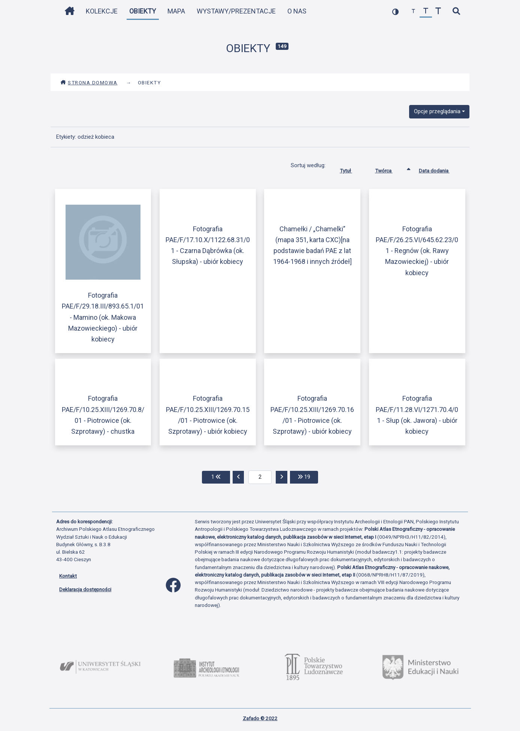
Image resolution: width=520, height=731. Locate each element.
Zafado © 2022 (260, 718)
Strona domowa (89, 82)
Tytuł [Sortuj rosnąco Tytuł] (351, 169)
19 (308, 476)
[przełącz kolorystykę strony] (395, 11)
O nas (296, 11)
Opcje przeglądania (437, 111)
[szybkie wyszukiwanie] (456, 11)
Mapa (176, 11)
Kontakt (68, 576)
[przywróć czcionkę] (426, 11)
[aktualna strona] (260, 477)
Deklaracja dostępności (85, 589)
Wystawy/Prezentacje (236, 11)
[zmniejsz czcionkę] (413, 11)
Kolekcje (102, 11)
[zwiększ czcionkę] (438, 11)
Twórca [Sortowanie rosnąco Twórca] (389, 169)
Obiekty (142, 11)
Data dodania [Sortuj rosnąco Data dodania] (440, 169)
